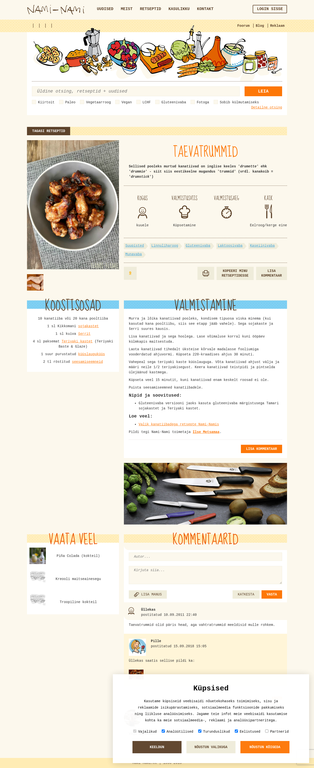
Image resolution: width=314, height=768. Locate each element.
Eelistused (247, 731)
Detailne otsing (266, 107)
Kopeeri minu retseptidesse (235, 273)
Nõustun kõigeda (264, 747)
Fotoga (203, 102)
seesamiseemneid (87, 362)
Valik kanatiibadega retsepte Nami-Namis (179, 424)
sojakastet (88, 326)
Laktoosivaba (230, 246)
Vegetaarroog (98, 102)
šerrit (84, 334)
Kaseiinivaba (262, 246)
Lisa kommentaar (271, 273)
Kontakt (205, 9)
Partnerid (277, 731)
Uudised (105, 9)
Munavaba (133, 254)
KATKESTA (246, 594)
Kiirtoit (46, 102)
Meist (126, 9)
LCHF (147, 102)
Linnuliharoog (164, 246)
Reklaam (277, 26)
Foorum (243, 26)
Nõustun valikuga (211, 747)
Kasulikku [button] (179, 9)
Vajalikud (145, 731)
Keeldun (157, 747)
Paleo (70, 102)
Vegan (126, 102)
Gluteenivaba (173, 102)
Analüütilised (177, 731)
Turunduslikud (214, 731)
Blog (260, 26)
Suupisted (134, 246)
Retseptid (150, 9)
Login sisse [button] (270, 9)
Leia (263, 91)
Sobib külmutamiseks (239, 102)
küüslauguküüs (91, 354)
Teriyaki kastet (77, 341)
